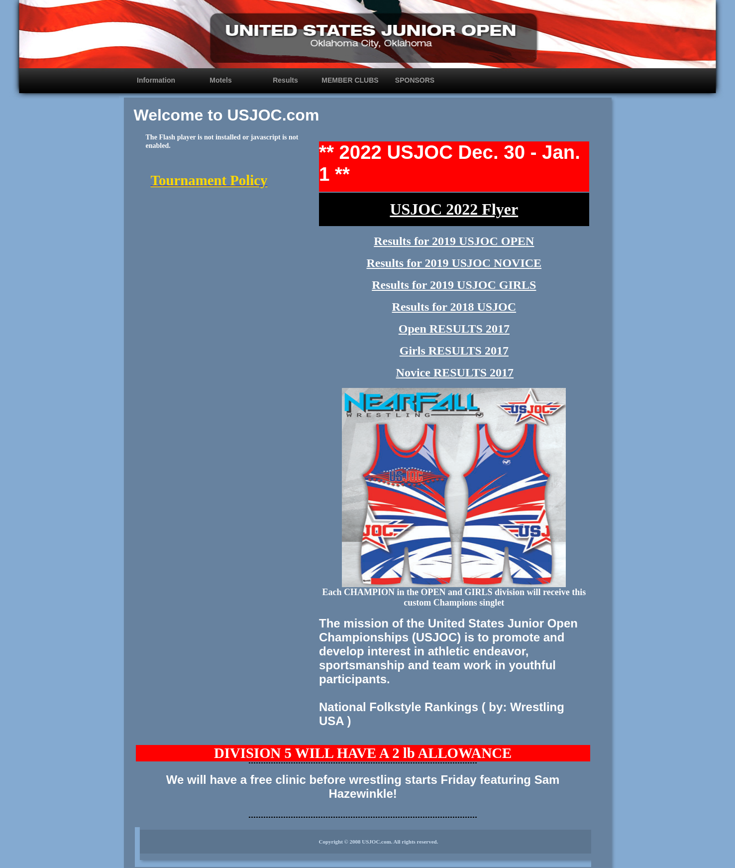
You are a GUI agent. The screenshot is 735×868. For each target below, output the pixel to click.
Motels (220, 80)
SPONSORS (414, 80)
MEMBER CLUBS (349, 80)
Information (156, 80)
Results (285, 80)
